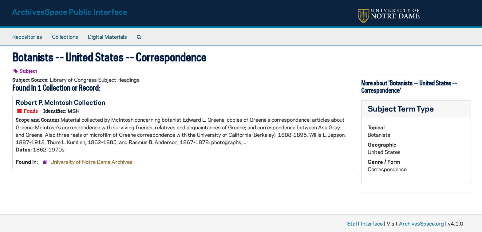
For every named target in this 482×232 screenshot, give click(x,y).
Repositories (27, 36)
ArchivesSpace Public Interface (69, 11)
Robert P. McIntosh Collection (60, 102)
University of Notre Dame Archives (91, 161)
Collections (65, 36)
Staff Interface (365, 223)
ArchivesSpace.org (421, 223)
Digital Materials (107, 36)
